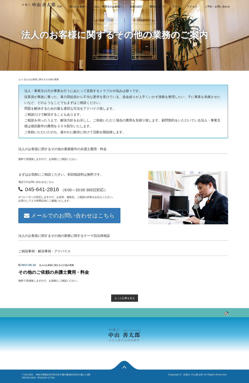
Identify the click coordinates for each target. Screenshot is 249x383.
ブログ (176, 6)
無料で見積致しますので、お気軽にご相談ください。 (48, 280)
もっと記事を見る (124, 298)
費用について (157, 6)
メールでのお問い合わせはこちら (69, 215)
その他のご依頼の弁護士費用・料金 (53, 272)
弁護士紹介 (136, 6)
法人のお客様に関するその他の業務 (56, 265)
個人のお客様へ (78, 6)
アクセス (192, 6)
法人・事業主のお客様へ (108, 6)
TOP (59, 6)
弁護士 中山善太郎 (193, 374)
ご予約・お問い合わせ (217, 6)
